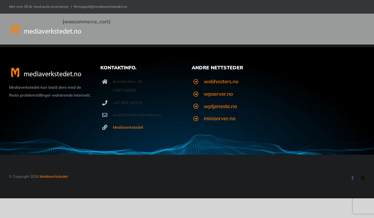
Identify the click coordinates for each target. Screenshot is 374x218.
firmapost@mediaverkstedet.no (100, 6)
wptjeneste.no (220, 106)
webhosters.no (221, 81)
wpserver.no (218, 94)
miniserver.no (220, 118)
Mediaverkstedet (128, 127)
